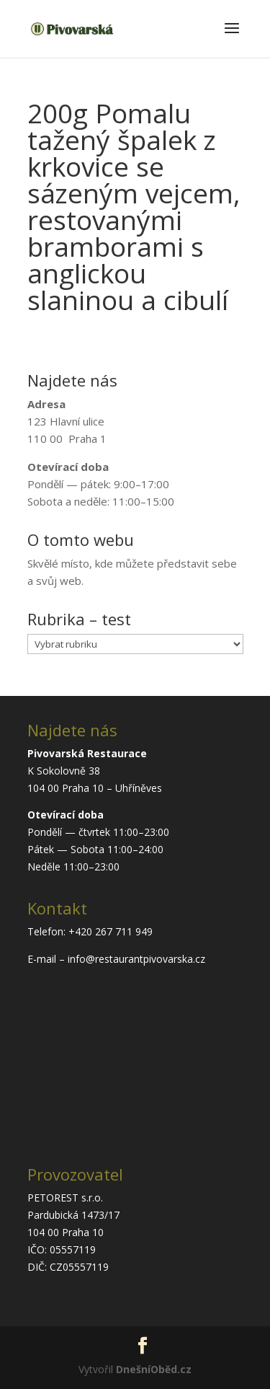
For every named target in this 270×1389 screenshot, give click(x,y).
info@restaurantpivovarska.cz (136, 959)
